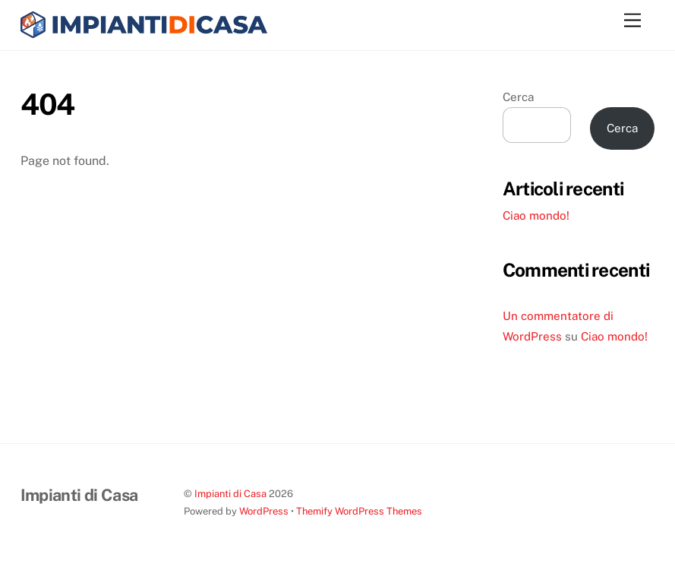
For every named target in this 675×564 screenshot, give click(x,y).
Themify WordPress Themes (359, 511)
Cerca (518, 96)
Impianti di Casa (230, 493)
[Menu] (632, 21)
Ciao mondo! (536, 215)
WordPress (264, 511)
